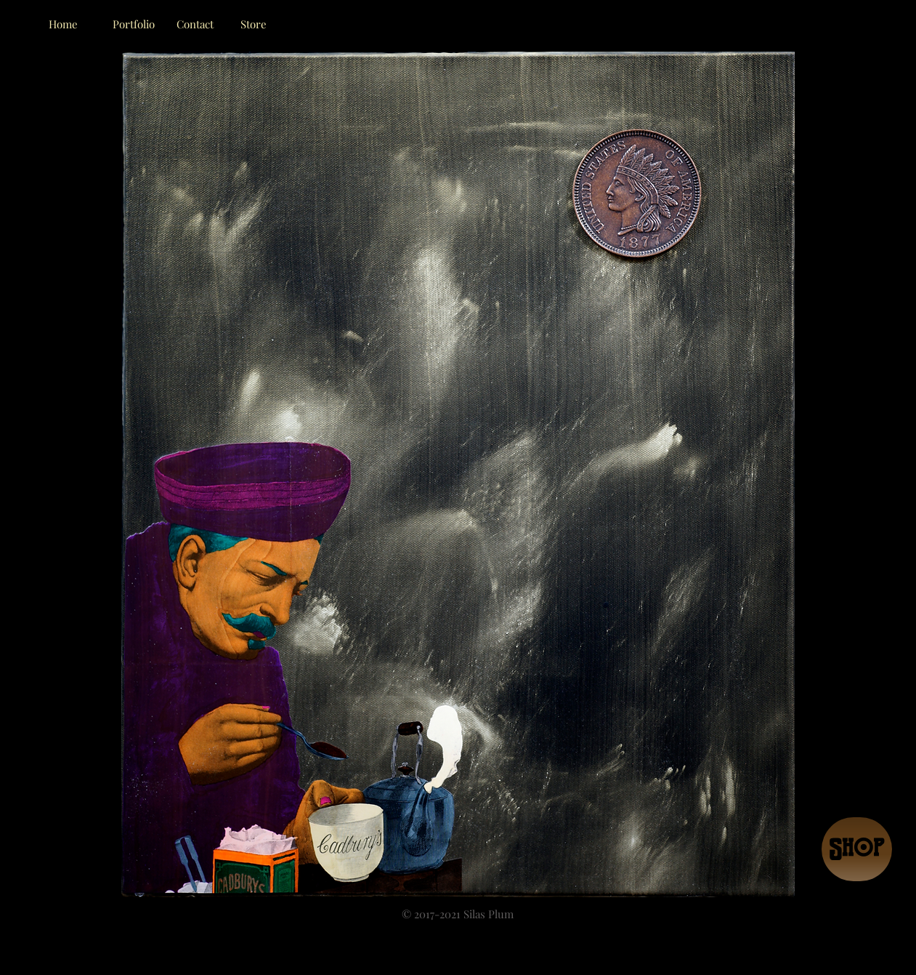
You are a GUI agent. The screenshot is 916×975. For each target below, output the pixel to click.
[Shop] (857, 849)
